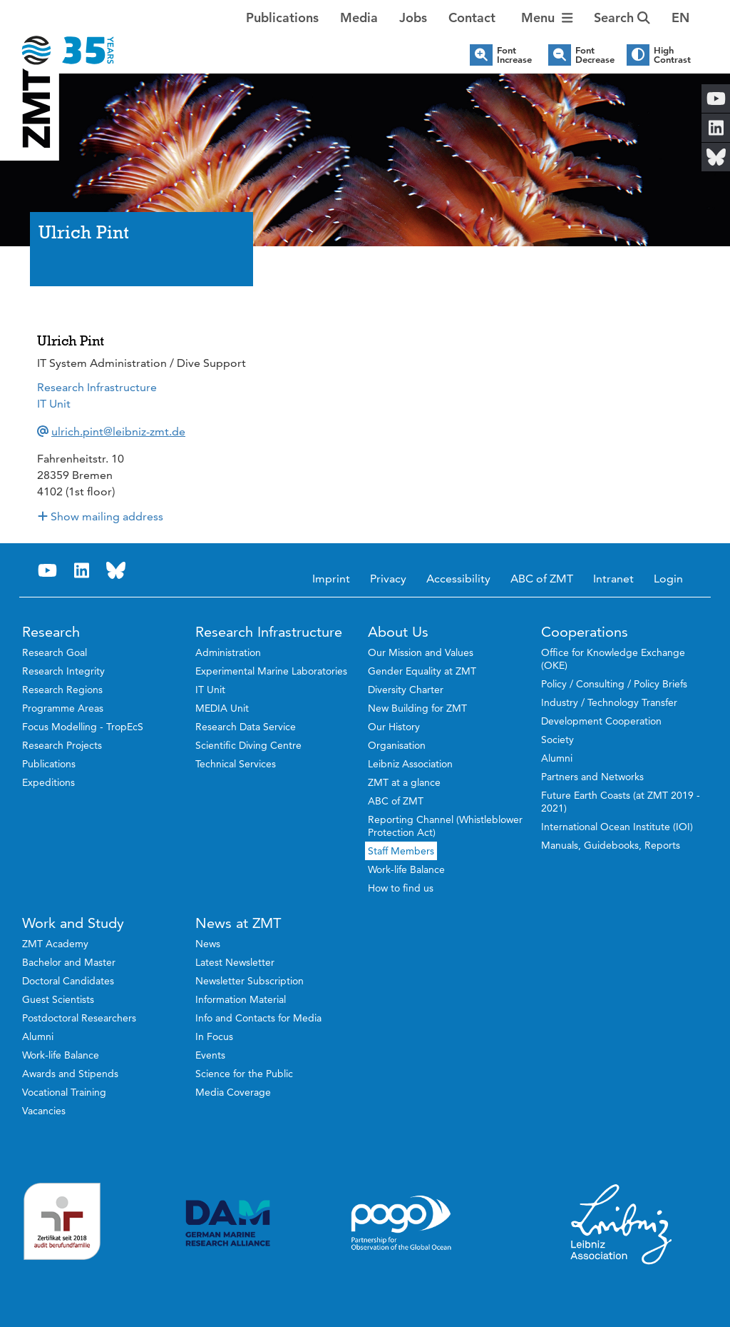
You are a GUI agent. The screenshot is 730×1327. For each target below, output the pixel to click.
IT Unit (54, 403)
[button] (680, 17)
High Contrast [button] (672, 55)
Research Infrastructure (97, 387)
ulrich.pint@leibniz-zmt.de (118, 431)
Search (622, 17)
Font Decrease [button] (595, 55)
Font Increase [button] (514, 55)
